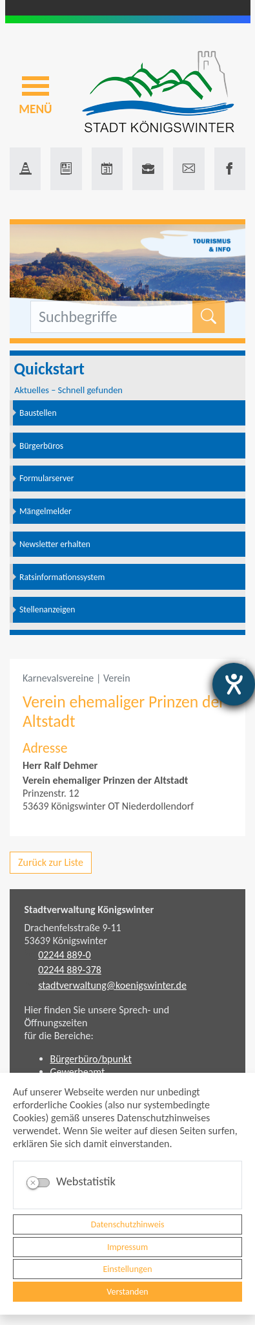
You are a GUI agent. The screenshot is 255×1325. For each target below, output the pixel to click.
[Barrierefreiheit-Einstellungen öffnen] (233, 684)
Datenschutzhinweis (128, 1224)
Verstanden (127, 1291)
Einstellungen (127, 1269)
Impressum (127, 1247)
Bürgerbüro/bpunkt (91, 1059)
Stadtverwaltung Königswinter (89, 909)
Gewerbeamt (77, 1072)
